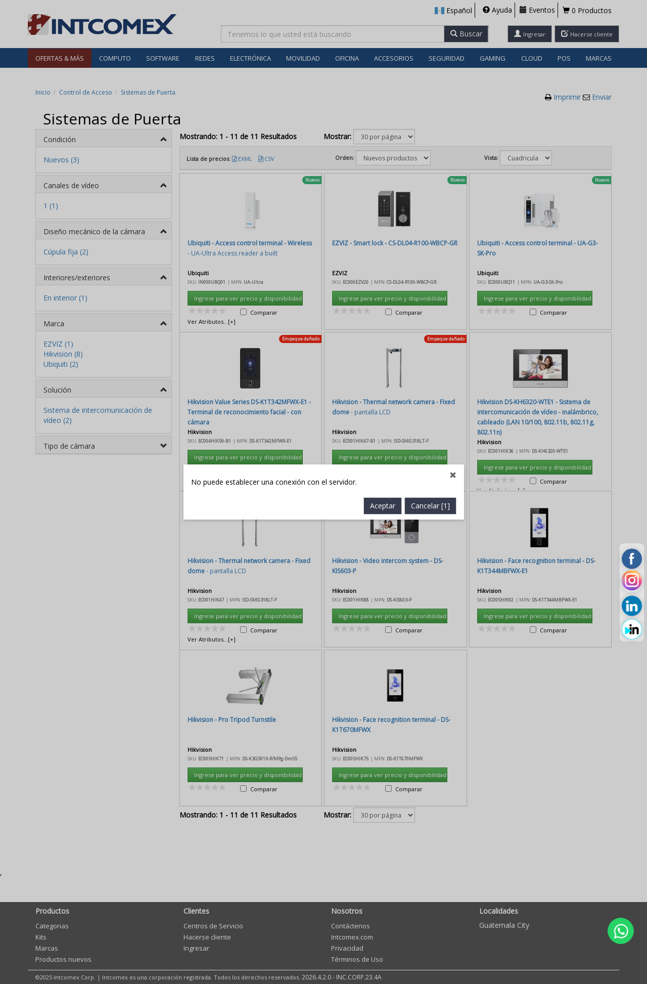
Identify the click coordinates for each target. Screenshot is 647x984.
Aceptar (382, 354)
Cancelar (430, 354)
